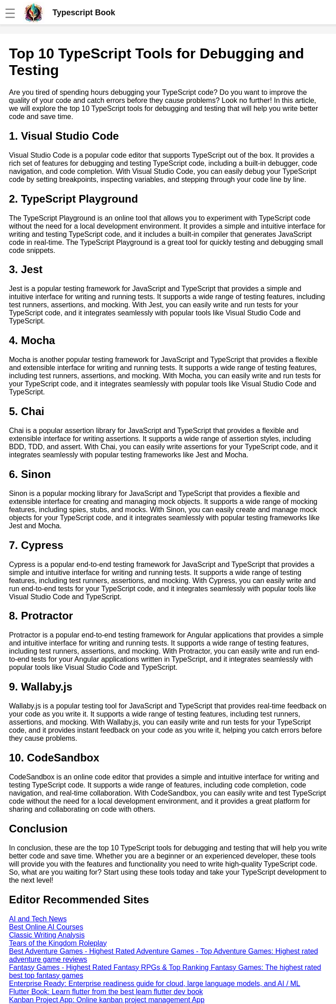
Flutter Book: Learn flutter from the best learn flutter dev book (106, 991)
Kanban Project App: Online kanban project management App (107, 1000)
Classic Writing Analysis (47, 935)
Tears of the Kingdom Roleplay (58, 943)
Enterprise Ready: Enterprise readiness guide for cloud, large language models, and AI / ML (154, 983)
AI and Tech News (38, 919)
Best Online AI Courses (46, 927)
